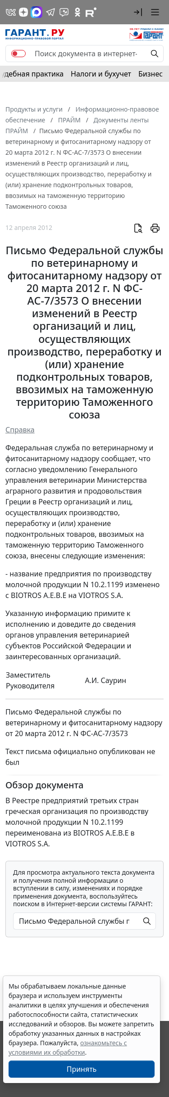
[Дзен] (23, 12)
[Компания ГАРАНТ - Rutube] (91, 12)
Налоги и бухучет (101, 74)
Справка (20, 430)
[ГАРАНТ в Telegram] (50, 12)
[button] (137, 12)
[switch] (18, 53)
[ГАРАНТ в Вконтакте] (10, 12)
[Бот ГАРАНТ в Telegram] (64, 12)
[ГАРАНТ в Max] (36, 12)
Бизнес (150, 74)
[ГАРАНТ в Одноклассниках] (77, 12)
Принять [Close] (82, 1069)
